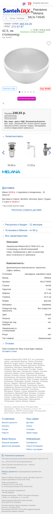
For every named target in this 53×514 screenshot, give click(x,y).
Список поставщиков (34, 446)
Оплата (29, 426)
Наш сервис (32, 419)
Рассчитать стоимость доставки (27, 210)
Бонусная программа (10, 443)
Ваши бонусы (9, 439)
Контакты (5, 426)
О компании (8, 419)
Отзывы (5, 429)
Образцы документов (9, 471)
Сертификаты (31, 443)
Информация (33, 439)
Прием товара (31, 433)
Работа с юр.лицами (34, 449)
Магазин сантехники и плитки (16, 14)
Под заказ (10, 117)
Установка (30, 429)
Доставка (30, 423)
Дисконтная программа (11, 446)
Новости (5, 433)
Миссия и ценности (9, 423)
